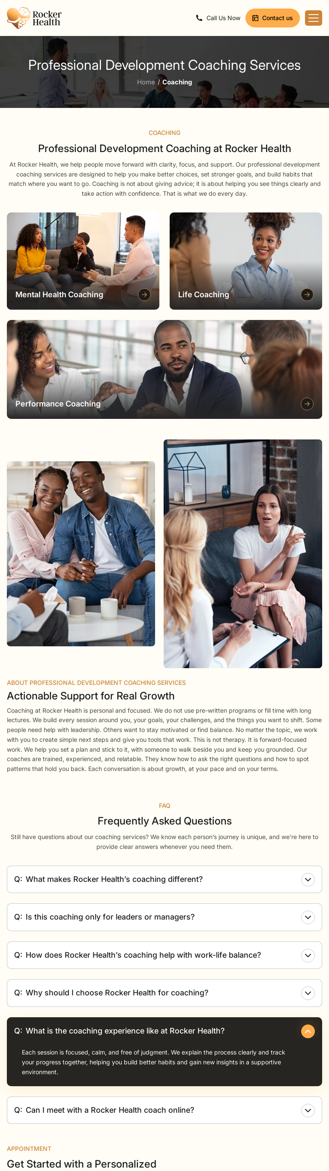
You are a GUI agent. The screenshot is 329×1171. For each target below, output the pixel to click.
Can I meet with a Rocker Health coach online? (164, 1110)
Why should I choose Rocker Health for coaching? (164, 993)
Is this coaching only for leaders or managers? (164, 917)
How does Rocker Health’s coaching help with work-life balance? (164, 955)
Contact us (272, 17)
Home (146, 82)
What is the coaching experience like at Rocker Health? (164, 1031)
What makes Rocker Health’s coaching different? (164, 880)
